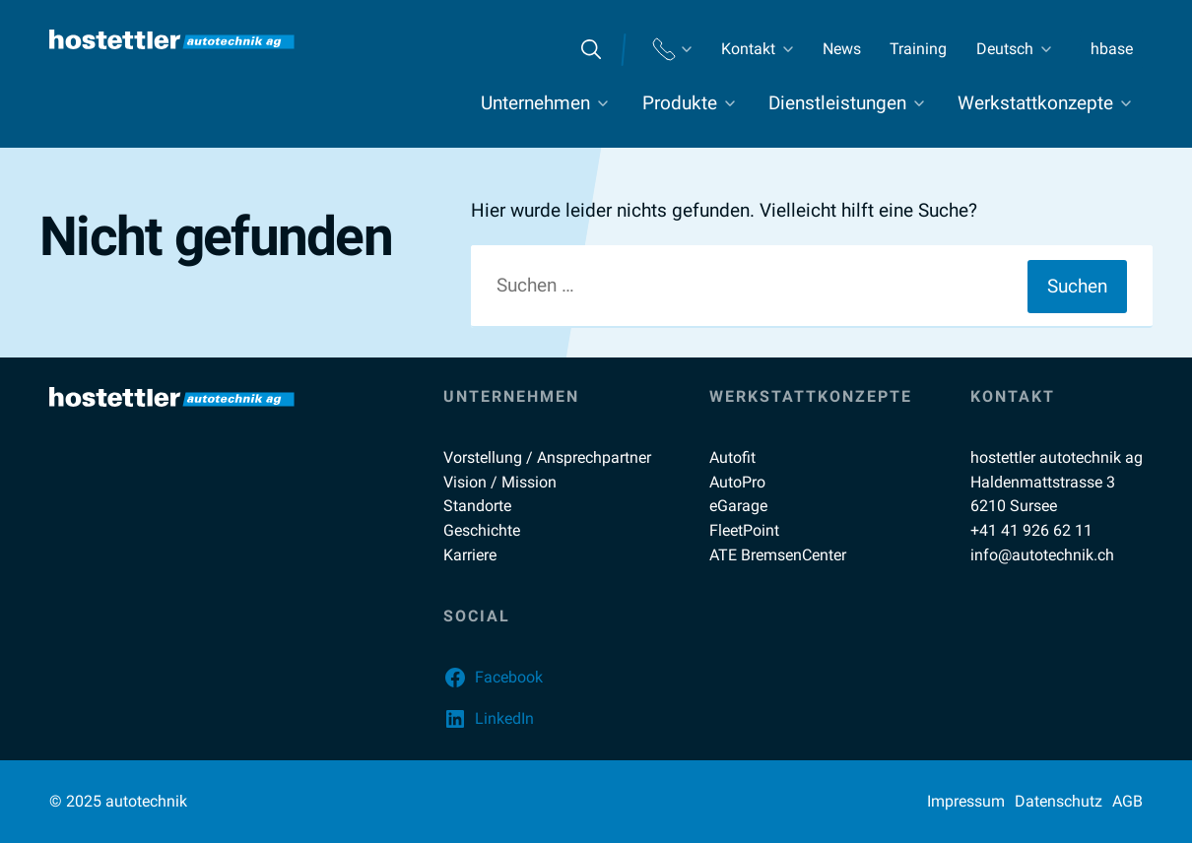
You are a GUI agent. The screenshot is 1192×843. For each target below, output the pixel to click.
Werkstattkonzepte (1035, 103)
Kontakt (748, 48)
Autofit (732, 457)
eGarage (738, 505)
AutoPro (737, 482)
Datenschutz (1058, 801)
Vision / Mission (500, 482)
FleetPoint (744, 530)
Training (918, 48)
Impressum (966, 801)
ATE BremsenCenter (777, 555)
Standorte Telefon (671, 49)
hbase (1112, 48)
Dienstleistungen (837, 103)
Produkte (679, 103)
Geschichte (481, 530)
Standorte (477, 505)
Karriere (470, 555)
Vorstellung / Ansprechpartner (547, 457)
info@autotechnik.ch (1042, 555)
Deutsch (1004, 48)
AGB (1127, 801)
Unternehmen (535, 103)
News (842, 48)
